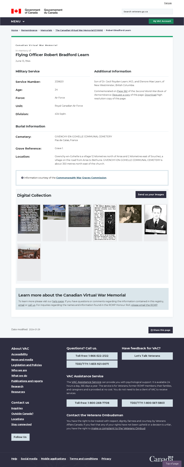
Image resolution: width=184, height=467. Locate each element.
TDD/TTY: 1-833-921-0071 (92, 364)
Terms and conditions (84, 458)
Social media (29, 458)
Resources (18, 391)
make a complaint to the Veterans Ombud (118, 428)
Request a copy (121, 95)
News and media (22, 359)
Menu (18, 21)
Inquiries (17, 408)
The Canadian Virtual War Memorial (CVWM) (79, 30)
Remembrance (29, 30)
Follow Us (20, 437)
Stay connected (21, 424)
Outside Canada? (22, 413)
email (21, 305)
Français (168, 3)
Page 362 (122, 91)
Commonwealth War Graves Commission (81, 177)
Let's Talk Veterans (147, 355)
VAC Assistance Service (86, 382)
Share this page (160, 330)
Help (14, 458)
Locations (17, 419)
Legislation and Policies (26, 365)
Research (17, 386)
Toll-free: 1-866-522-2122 (92, 355)
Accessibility (19, 354)
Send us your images (151, 194)
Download (151, 95)
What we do (19, 375)
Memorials (46, 30)
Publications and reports (27, 381)
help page (58, 301)
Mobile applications (53, 458)
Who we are (19, 370)
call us (31, 305)
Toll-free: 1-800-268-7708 (92, 402)
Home (14, 30)
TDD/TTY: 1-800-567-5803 (147, 402)
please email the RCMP (144, 305)
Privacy (106, 458)
